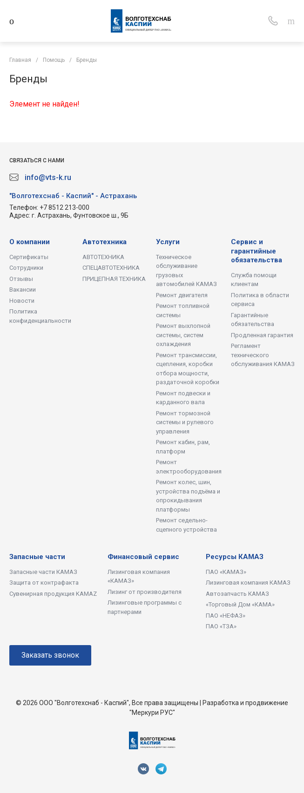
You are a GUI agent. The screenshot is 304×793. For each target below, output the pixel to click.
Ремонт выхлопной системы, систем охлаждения (183, 334)
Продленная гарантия (262, 335)
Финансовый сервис (143, 557)
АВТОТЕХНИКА (103, 256)
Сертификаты (28, 256)
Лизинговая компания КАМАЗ (248, 582)
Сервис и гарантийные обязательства (256, 251)
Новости (21, 300)
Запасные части (37, 557)
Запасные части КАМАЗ (43, 571)
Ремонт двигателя (182, 295)
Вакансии (22, 289)
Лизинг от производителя (145, 591)
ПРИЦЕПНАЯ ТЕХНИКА (114, 278)
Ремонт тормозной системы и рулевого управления (185, 422)
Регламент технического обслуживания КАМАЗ (263, 354)
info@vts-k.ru (48, 177)
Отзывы (21, 278)
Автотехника (104, 242)
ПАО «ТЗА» (221, 626)
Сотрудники (26, 267)
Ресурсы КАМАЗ (234, 557)
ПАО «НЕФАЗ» (225, 615)
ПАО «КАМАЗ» (226, 571)
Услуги (168, 242)
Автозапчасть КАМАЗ (237, 593)
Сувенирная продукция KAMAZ (53, 593)
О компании (29, 242)
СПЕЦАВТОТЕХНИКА (111, 267)
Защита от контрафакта (44, 582)
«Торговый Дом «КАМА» (240, 604)
